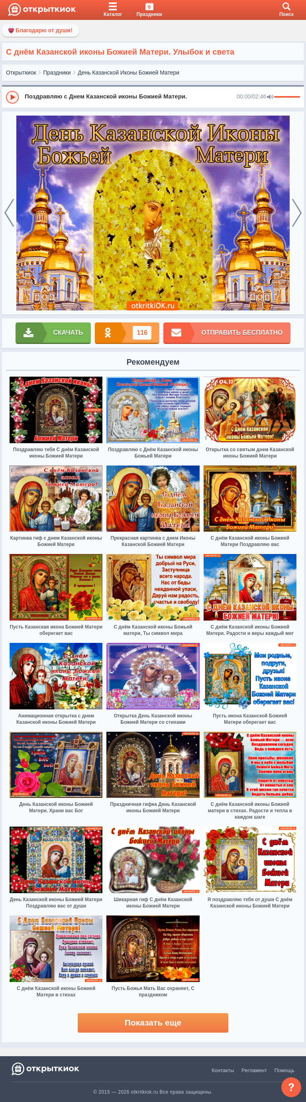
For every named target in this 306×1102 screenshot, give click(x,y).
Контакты (223, 1070)
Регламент (254, 1070)
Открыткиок (21, 72)
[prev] (9, 213)
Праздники (57, 72)
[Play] (12, 97)
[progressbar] (287, 97)
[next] (297, 213)
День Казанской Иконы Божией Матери (128, 72)
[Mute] (270, 97)
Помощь (284, 1070)
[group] (153, 97)
